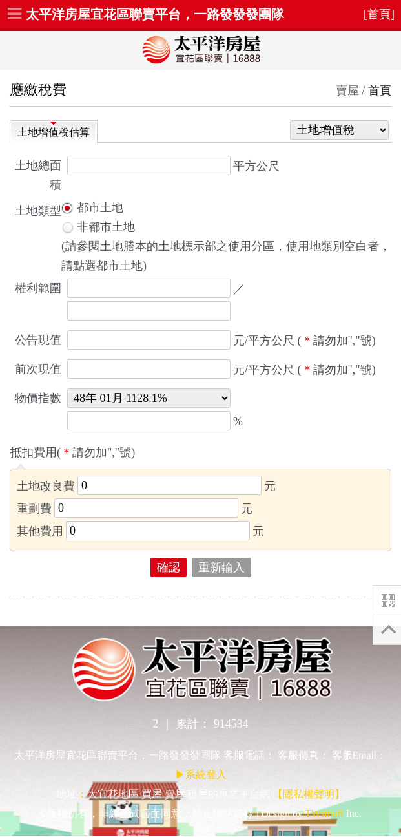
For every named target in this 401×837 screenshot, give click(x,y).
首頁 (379, 90)
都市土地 (92, 207)
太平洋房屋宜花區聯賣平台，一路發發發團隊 (155, 14)
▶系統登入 (201, 774)
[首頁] (379, 14)
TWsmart (324, 813)
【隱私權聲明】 (308, 794)
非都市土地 (98, 226)
